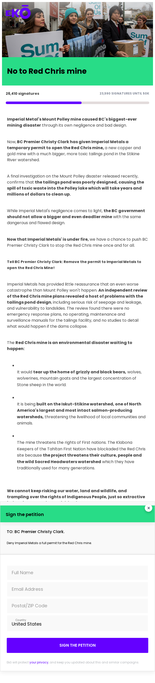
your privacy (38, 662)
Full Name (22, 572)
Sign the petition (77, 645)
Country (20, 620)
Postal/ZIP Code (29, 606)
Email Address (27, 589)
